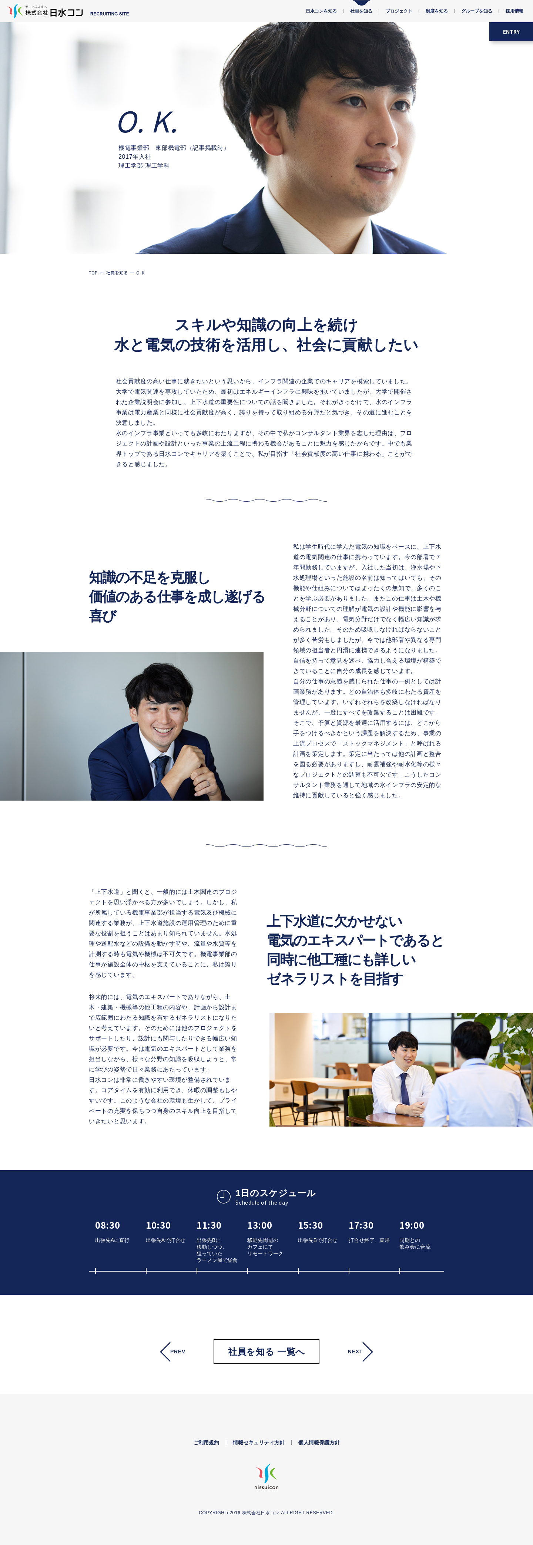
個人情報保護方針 (319, 1442)
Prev (177, 1351)
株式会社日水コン (261, 1512)
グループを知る (476, 11)
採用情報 (514, 11)
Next (355, 1351)
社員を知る (361, 11)
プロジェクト (399, 11)
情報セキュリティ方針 (259, 1442)
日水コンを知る (321, 11)
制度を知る (437, 11)
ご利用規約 (206, 1442)
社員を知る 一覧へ (266, 1352)
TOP (93, 272)
